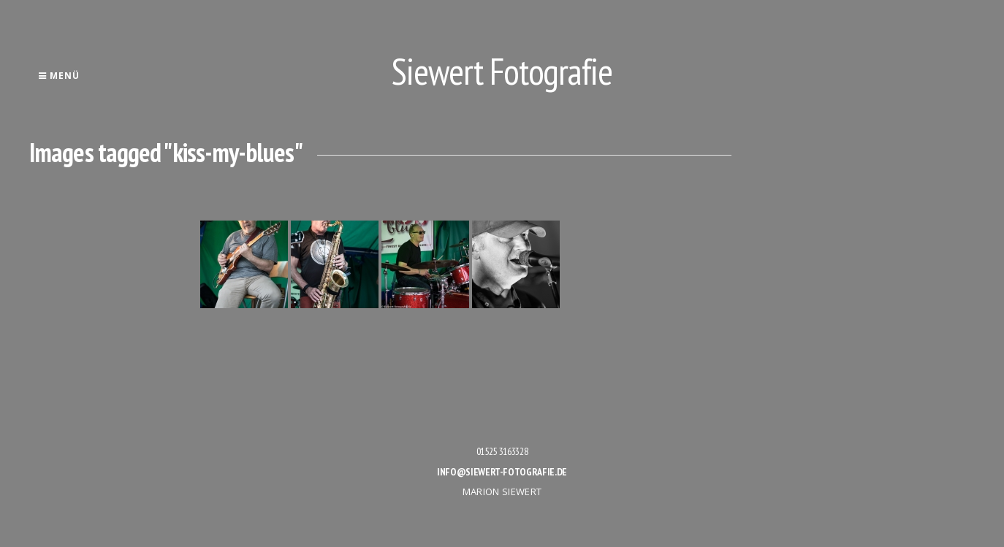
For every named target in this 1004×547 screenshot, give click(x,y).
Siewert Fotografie (502, 71)
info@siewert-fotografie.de (502, 471)
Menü (59, 75)
